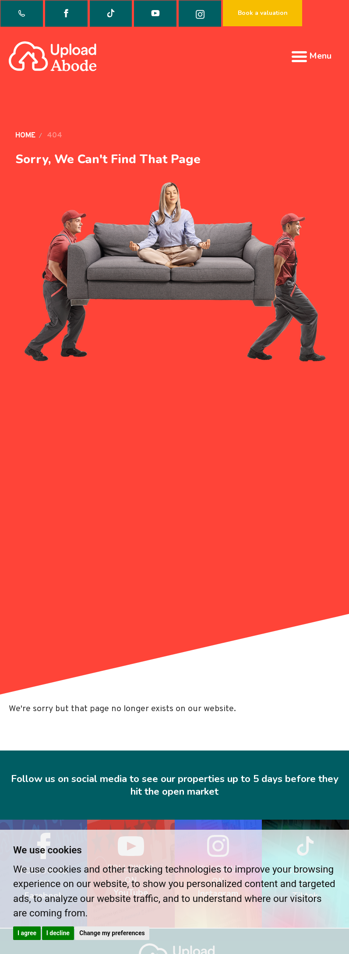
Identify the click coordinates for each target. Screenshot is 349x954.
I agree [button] (27, 932)
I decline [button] (58, 932)
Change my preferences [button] (112, 932)
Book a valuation (263, 13)
